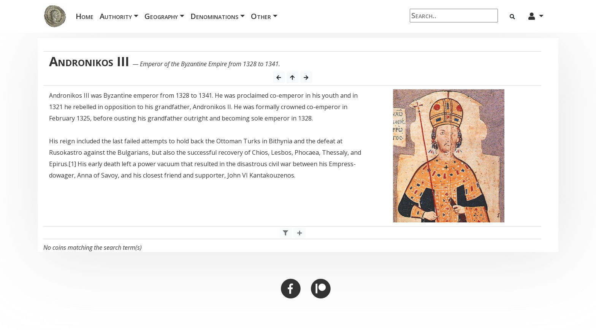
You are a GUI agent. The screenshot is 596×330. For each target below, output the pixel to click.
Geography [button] (161, 16)
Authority (116, 16)
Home (86, 15)
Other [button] (261, 16)
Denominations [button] (214, 16)
